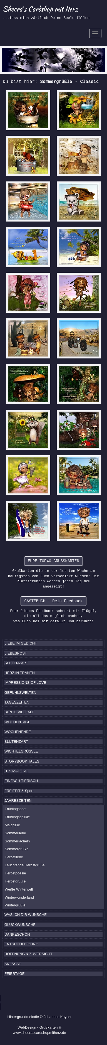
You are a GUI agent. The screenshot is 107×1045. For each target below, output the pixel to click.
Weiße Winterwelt (19, 889)
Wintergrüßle (15, 905)
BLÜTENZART (16, 741)
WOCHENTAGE (17, 722)
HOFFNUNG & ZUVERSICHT (28, 954)
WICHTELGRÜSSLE (21, 751)
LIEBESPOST (15, 653)
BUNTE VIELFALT (19, 712)
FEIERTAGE (14, 974)
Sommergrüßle (17, 849)
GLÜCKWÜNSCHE (20, 925)
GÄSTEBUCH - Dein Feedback (53, 601)
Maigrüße (12, 825)
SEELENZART (16, 663)
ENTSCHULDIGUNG (21, 944)
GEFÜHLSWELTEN (20, 692)
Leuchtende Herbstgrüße (25, 865)
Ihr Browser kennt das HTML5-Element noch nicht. (41, 1002)
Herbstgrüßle (15, 881)
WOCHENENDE (17, 732)
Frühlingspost (15, 809)
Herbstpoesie (15, 873)
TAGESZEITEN (16, 702)
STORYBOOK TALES (21, 761)
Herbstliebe (14, 857)
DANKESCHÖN (17, 934)
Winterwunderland (19, 897)
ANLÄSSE (12, 964)
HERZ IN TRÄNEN (19, 673)
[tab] (53, 643)
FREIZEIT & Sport (19, 791)
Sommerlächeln (17, 841)
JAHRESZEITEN (18, 800)
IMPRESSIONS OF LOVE (25, 682)
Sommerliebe (15, 833)
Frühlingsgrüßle (17, 817)
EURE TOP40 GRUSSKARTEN (53, 561)
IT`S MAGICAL (16, 771)
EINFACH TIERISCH (21, 781)
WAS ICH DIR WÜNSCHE (25, 915)
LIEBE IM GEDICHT (20, 643)
